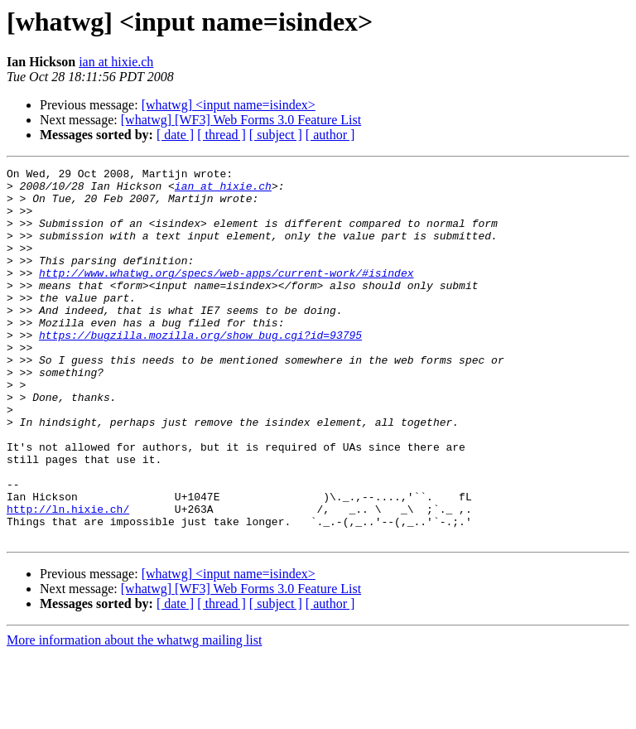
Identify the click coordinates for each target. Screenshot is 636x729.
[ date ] (175, 135)
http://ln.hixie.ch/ (68, 578)
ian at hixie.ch (116, 62)
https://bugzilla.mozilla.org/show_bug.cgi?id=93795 (200, 369)
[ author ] (330, 135)
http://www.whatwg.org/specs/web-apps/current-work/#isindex (226, 294)
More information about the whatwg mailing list (134, 714)
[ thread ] (221, 135)
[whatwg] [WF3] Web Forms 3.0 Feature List (241, 120)
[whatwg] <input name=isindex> (229, 105)
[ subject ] (275, 135)
